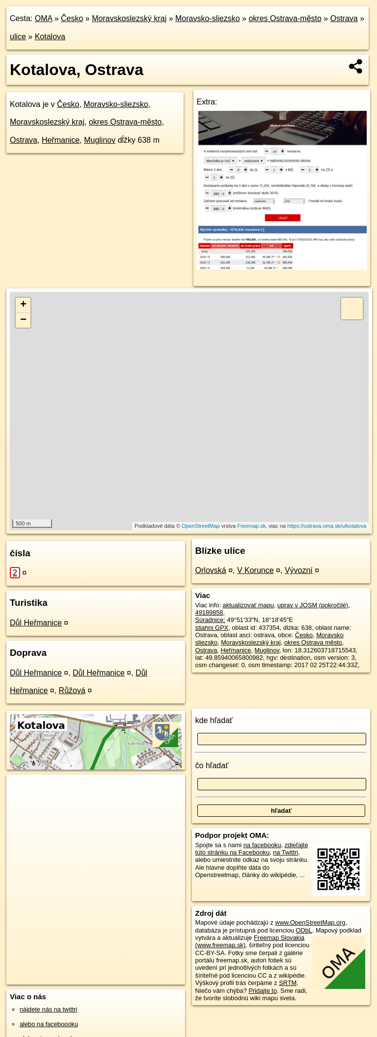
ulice (18, 36)
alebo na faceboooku (49, 1024)
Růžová (72, 690)
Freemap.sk (251, 526)
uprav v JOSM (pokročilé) (312, 605)
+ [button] (23, 305)
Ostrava (344, 18)
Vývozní (299, 570)
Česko (72, 18)
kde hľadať (214, 720)
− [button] (23, 320)
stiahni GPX (212, 627)
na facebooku (262, 845)
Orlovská (210, 570)
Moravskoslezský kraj (129, 18)
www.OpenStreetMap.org (310, 922)
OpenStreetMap (201, 526)
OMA (44, 18)
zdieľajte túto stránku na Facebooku (251, 848)
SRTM (287, 982)
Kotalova (50, 36)
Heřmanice (61, 140)
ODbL (304, 930)
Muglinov (99, 140)
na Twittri (285, 852)
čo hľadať (212, 765)
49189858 (209, 612)
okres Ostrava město (313, 642)
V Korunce (255, 570)
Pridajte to (262, 990)
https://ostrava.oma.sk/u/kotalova (326, 526)
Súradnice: (210, 619)
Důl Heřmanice (36, 623)
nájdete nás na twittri (48, 1009)
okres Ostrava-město (284, 18)
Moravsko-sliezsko (207, 18)
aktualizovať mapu (248, 605)
